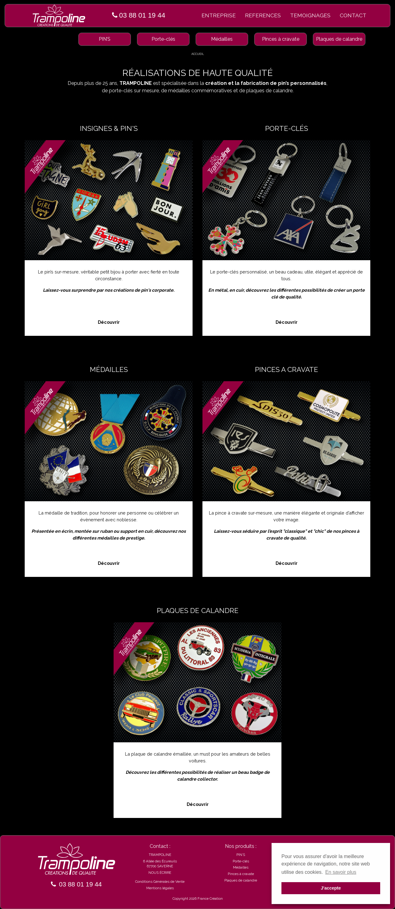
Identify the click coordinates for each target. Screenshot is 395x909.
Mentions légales (160, 888)
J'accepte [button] (331, 888)
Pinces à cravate (280, 39)
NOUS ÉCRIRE (159, 872)
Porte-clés (163, 39)
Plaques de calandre (339, 39)
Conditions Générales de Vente (160, 881)
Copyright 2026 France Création (198, 898)
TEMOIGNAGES (310, 15)
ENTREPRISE (219, 15)
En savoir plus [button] (340, 872)
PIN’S (104, 39)
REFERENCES (263, 15)
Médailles (222, 39)
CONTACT (353, 15)
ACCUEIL (197, 54)
